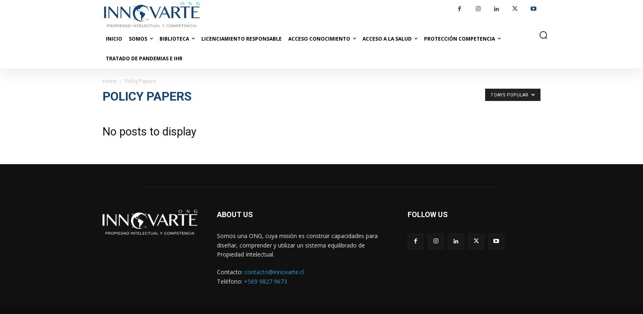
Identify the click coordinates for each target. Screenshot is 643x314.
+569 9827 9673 (265, 281)
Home (110, 81)
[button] (543, 34)
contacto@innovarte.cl (274, 272)
